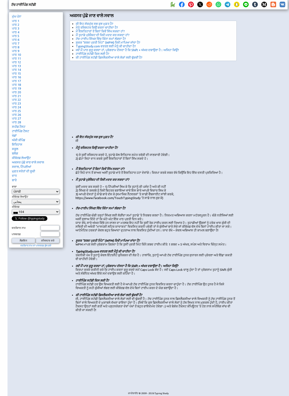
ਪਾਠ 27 (16, 118)
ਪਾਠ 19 (16, 88)
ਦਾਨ (14, 175)
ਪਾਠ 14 (16, 69)
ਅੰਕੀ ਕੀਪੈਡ (18, 140)
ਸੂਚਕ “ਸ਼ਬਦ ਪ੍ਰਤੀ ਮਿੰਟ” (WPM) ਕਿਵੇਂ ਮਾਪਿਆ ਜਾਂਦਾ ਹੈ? (108, 42)
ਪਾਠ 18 (16, 84)
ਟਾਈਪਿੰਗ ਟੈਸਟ (20, 131)
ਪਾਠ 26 (16, 114)
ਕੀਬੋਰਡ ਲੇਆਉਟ (21, 157)
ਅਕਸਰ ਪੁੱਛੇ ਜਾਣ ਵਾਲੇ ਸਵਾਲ (28, 162)
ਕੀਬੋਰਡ (15, 206)
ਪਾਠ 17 (16, 81)
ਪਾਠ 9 (15, 51)
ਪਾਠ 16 (16, 77)
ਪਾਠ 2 (15, 24)
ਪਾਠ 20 (16, 92)
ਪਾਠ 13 (16, 66)
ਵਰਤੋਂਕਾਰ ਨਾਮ (19, 227)
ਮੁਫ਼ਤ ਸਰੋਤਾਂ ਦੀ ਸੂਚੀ (23, 171)
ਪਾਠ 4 (15, 32)
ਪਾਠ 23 (16, 103)
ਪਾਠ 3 (15, 28)
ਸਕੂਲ (15, 149)
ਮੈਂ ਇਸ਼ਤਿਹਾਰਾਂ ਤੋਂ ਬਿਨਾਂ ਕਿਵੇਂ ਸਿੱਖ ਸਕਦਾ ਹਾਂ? (100, 31)
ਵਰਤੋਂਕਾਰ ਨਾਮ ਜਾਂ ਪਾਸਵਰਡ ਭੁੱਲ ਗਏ (35, 245)
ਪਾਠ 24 (16, 107)
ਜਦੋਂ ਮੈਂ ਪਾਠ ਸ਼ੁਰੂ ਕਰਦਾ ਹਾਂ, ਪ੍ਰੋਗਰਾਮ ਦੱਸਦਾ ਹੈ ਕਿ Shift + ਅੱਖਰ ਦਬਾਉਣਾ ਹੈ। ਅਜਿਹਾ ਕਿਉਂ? (127, 50)
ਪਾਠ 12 (16, 62)
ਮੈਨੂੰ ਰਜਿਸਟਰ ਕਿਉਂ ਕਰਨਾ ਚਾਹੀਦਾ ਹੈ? (97, 27)
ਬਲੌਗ (15, 153)
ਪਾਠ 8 (15, 47)
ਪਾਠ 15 (16, 73)
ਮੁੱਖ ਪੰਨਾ (16, 16)
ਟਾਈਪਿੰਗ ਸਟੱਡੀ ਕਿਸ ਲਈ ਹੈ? (92, 53)
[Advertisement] (150, 96)
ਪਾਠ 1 (15, 21)
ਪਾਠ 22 (16, 99)
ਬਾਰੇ (14, 180)
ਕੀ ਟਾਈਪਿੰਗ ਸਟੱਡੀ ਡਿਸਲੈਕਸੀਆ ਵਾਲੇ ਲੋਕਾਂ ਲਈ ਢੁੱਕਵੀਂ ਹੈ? (109, 57)
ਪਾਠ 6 (15, 39)
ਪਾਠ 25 (16, 111)
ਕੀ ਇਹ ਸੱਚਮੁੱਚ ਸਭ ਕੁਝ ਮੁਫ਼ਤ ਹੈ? (94, 23)
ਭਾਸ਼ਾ (14, 186)
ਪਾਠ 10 (16, 54)
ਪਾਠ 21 (16, 96)
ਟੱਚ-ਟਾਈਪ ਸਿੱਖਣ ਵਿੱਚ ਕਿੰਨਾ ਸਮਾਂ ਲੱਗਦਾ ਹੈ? (101, 38)
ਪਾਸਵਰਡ (16, 234)
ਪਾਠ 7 (15, 43)
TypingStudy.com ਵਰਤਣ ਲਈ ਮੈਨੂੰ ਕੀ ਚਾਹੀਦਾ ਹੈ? (106, 46)
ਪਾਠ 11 (16, 58)
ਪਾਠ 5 (15, 36)
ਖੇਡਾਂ (14, 135)
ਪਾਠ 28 (16, 122)
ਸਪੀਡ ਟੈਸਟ (18, 126)
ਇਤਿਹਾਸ (17, 144)
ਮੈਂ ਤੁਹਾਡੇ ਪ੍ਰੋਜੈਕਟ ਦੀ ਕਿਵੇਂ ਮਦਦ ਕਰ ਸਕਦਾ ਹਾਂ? (102, 35)
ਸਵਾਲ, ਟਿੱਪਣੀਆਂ (21, 166)
